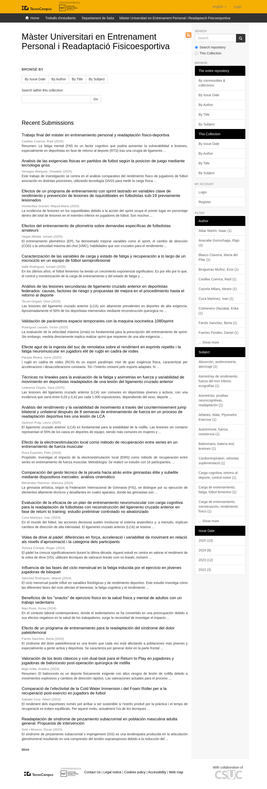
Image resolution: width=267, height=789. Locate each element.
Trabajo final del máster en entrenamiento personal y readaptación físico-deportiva (95, 135)
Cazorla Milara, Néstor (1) (218, 289)
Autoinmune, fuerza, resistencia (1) (213, 431)
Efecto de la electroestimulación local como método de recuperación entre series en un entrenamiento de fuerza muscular (100, 444)
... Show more (209, 342)
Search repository (210, 47)
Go (96, 99)
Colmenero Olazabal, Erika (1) (218, 310)
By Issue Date (35, 79)
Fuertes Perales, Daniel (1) (218, 333)
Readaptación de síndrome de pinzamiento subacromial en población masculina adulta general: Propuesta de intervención (99, 721)
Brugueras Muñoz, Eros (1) (219, 269)
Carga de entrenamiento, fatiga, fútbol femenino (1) (218, 489)
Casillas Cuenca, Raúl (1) (218, 279)
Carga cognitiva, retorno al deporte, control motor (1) (218, 475)
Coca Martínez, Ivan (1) (216, 299)
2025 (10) (206, 540)
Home (34, 18)
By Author (58, 79)
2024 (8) (205, 550)
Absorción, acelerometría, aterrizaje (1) (218, 364)
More (25, 749)
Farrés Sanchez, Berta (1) (218, 323)
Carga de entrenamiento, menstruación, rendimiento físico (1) (218, 506)
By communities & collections (212, 83)
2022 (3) (205, 570)
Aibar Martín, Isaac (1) (215, 231)
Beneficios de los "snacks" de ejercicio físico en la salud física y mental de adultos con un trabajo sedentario (102, 600)
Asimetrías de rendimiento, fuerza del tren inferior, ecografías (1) (218, 381)
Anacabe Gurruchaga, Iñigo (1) (219, 243)
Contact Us (92, 772)
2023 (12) (206, 560)
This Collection (208, 53)
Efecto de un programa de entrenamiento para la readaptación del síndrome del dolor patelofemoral (98, 630)
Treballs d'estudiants (60, 18)
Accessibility (157, 772)
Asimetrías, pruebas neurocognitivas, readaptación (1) (213, 400)
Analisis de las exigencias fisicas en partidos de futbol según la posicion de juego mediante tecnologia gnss (103, 163)
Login (203, 192)
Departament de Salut (98, 18)
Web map (176, 772)
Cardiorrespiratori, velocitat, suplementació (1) (219, 460)
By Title (77, 79)
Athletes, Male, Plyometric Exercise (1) (218, 417)
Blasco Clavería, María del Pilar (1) (218, 257)
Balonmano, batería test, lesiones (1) (217, 446)
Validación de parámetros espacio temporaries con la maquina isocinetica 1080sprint (97, 321)
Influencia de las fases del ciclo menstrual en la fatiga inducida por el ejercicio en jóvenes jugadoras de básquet (101, 569)
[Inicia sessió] (237, 6)
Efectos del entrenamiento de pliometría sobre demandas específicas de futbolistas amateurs (96, 228)
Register (205, 202)
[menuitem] (237, 6)
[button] (219, 6)
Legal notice (112, 772)
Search (201, 31)
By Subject (97, 79)
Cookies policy (134, 772)
